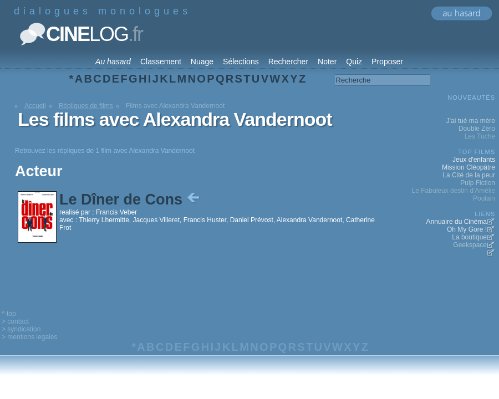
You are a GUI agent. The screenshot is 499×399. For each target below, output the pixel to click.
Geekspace (470, 245)
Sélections (241, 61)
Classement (160, 61)
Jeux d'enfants (473, 159)
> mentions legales (29, 337)
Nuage (202, 61)
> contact (15, 321)
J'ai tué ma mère (470, 121)
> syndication (21, 329)
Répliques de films (86, 106)
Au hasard (113, 61)
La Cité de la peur (468, 175)
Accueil (35, 106)
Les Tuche (480, 136)
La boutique (469, 237)
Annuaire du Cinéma (456, 222)
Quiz (354, 61)
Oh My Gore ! (467, 229)
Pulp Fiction (477, 183)
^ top (9, 314)
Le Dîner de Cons (130, 199)
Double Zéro (477, 128)
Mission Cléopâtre (468, 167)
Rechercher (288, 61)
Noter (327, 61)
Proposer (387, 61)
